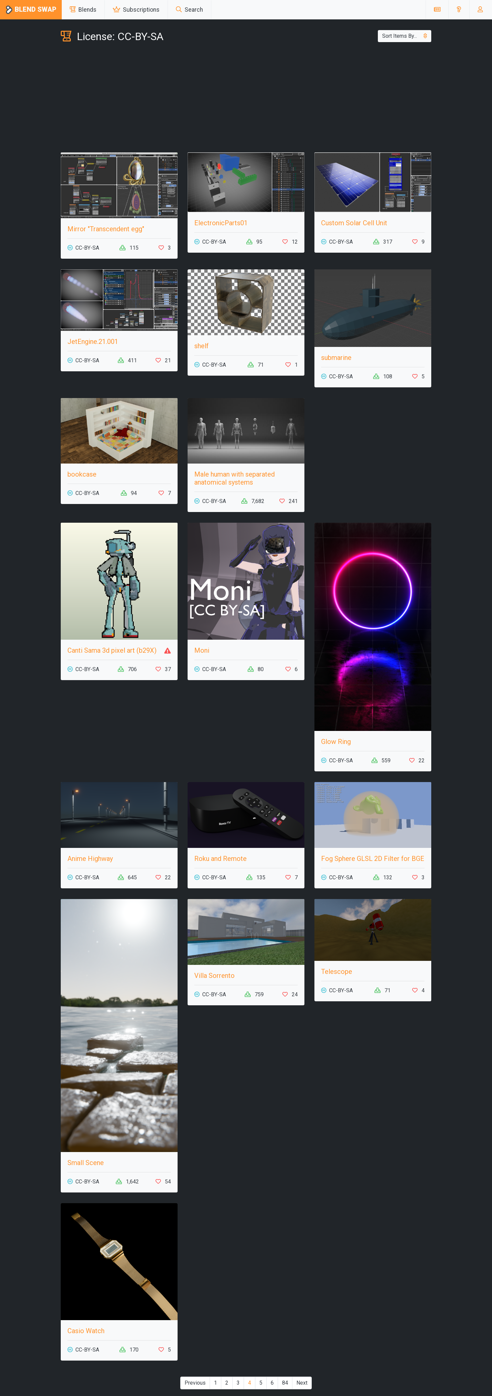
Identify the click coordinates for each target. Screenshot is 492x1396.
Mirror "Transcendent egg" (105, 229)
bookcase (81, 474)
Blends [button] (83, 9)
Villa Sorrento (214, 976)
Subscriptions (136, 9)
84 (285, 1383)
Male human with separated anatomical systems (234, 478)
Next (301, 1383)
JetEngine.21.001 (92, 342)
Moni (201, 650)
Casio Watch (85, 1331)
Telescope (336, 972)
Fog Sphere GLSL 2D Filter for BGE (372, 859)
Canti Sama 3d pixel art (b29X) (112, 650)
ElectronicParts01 (221, 223)
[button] (459, 10)
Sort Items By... (404, 36)
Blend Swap (30, 10)
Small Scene (85, 1163)
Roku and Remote (220, 859)
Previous (195, 1383)
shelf (201, 346)
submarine (336, 358)
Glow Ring (336, 742)
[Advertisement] (246, 99)
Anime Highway (90, 859)
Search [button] (189, 9)
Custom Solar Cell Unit (354, 223)
